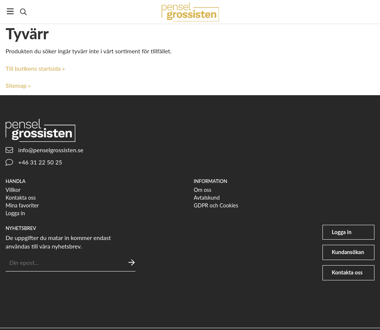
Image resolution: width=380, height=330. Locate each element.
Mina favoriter (22, 205)
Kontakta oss (21, 197)
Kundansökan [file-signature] (348, 252)
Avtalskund (207, 197)
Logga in (15, 213)
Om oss (203, 190)
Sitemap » (18, 85)
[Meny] (10, 11)
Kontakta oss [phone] (347, 272)
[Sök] (23, 12)
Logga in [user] (341, 232)
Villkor (13, 190)
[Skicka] (131, 262)
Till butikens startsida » (35, 68)
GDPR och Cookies (216, 205)
